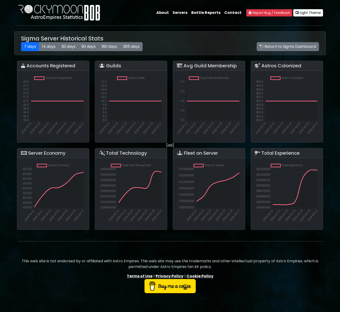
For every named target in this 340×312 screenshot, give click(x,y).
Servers (180, 12)
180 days (109, 46)
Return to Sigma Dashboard (288, 46)
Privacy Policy (169, 276)
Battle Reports (206, 12)
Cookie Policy (200, 276)
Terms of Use (140, 276)
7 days (30, 46)
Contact (233, 12)
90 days (88, 46)
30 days (68, 46)
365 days (131, 46)
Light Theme (308, 12)
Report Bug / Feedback (269, 12)
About (162, 12)
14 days (48, 46)
